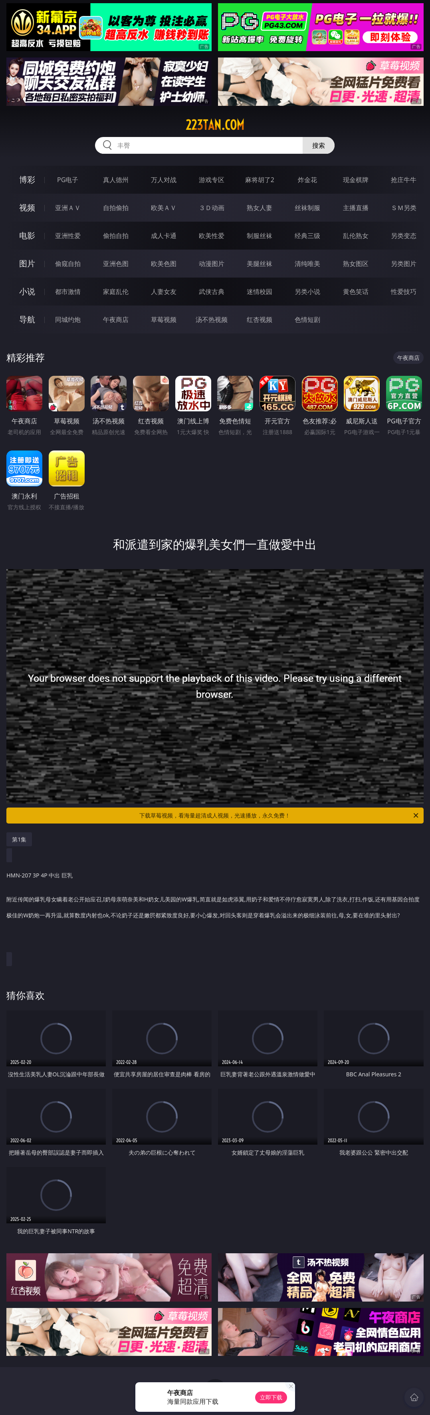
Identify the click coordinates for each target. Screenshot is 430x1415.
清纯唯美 (307, 263)
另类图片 (403, 263)
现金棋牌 (356, 179)
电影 (27, 235)
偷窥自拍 (68, 263)
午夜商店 (116, 319)
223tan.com (215, 125)
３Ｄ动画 (211, 207)
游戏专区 (211, 179)
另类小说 (307, 291)
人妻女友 (163, 291)
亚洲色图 (116, 263)
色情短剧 (307, 319)
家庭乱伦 (116, 291)
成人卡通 (163, 235)
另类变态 (403, 235)
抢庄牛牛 (403, 179)
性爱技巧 (403, 291)
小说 (27, 291)
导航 (27, 319)
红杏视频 (259, 319)
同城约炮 (68, 319)
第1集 (19, 839)
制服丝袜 (259, 235)
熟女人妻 (259, 207)
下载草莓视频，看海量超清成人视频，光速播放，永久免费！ (279, 815)
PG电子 (67, 179)
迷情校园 (259, 291)
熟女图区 (356, 263)
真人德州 (116, 179)
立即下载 (271, 1397)
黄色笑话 (356, 291)
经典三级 (307, 235)
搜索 (318, 145)
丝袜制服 (307, 207)
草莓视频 (163, 319)
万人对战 (163, 179)
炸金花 (307, 179)
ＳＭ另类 (403, 207)
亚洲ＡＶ (68, 207)
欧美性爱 (211, 235)
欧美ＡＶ (163, 207)
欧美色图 (163, 263)
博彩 (27, 179)
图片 (27, 263)
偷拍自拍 (116, 235)
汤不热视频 (212, 319)
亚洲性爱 (68, 235)
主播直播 (356, 207)
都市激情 (68, 291)
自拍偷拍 (116, 207)
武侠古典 (211, 291)
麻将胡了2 (259, 179)
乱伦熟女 (356, 235)
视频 (27, 207)
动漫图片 (211, 263)
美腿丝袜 (259, 263)
